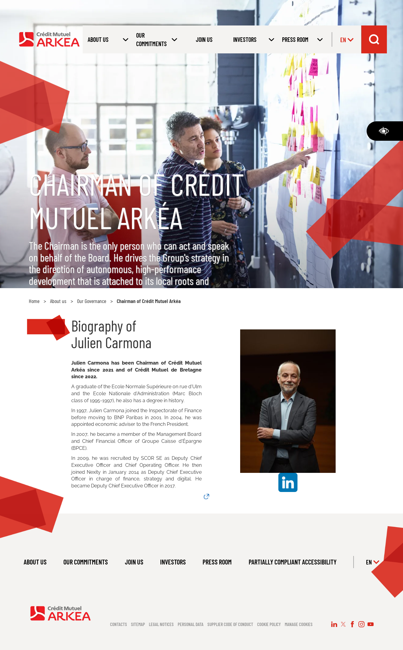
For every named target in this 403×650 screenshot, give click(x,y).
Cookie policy (269, 624)
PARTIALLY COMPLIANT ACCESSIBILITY (293, 562)
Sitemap (138, 624)
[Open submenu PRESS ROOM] (301, 39)
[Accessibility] (385, 131)
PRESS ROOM (217, 562)
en (347, 39)
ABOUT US (35, 562)
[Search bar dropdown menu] (374, 39)
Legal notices (161, 624)
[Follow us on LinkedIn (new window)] (334, 624)
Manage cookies (299, 624)
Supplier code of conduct (230, 624)
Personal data (190, 624)
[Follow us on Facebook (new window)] (352, 624)
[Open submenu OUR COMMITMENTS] (155, 39)
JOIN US (204, 39)
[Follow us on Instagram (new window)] (361, 624)
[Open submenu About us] (107, 39)
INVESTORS (173, 562)
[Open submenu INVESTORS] (252, 39)
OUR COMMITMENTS (85, 562)
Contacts (118, 624)
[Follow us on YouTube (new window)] (370, 624)
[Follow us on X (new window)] (343, 624)
